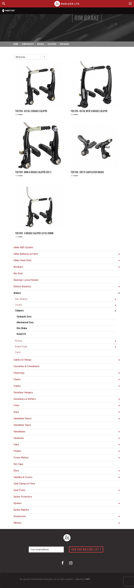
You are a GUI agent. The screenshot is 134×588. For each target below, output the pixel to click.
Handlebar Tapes (22, 425)
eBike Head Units (23, 260)
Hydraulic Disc (24, 316)
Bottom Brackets (22, 286)
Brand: (17, 52)
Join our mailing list (86, 549)
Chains (17, 379)
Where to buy (8, 10)
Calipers (19, 310)
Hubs (16, 444)
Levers (18, 304)
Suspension (20, 516)
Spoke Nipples (21, 509)
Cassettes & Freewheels (26, 366)
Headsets (19, 438)
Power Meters (21, 457)
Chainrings (19, 372)
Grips (16, 412)
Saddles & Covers (23, 477)
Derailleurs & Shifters (25, 399)
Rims (16, 470)
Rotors (18, 340)
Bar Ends (18, 273)
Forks (16, 405)
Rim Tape (18, 464)
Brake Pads (21, 346)
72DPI (87, 579)
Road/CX (21, 334)
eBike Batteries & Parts (26, 254)
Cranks (17, 386)
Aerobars (18, 266)
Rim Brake (22, 328)
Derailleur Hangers (23, 392)
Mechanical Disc (25, 322)
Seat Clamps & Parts (24, 483)
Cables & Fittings (22, 359)
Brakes (17, 293)
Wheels (17, 522)
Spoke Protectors (23, 496)
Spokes (18, 503)
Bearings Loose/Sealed (26, 280)
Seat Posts (19, 490)
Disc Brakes (21, 299)
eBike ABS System (23, 247)
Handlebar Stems (23, 418)
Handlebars (19, 431)
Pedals (17, 451)
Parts (18, 352)
